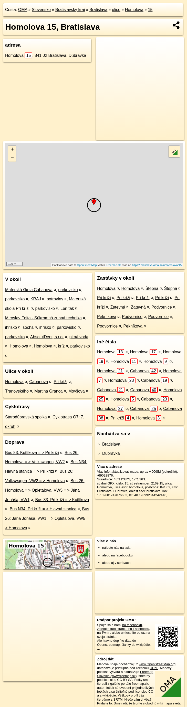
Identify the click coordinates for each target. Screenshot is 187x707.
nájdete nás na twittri (117, 548)
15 (150, 9)
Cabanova (38, 381)
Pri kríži (60, 381)
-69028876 (105, 475)
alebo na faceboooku (117, 555)
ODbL (154, 668)
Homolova (134, 9)
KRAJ (35, 299)
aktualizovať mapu (124, 471)
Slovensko (41, 9)
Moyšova (76, 391)
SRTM (117, 699)
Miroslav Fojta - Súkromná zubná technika (43, 318)
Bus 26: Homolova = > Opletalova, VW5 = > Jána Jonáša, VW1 (45, 490)
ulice (116, 9)
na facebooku (132, 625)
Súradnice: (105, 479)
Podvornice (161, 307)
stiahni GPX (106, 483)
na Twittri (103, 633)
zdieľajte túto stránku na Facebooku (123, 629)
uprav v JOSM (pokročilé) (158, 471)
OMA (22, 9)
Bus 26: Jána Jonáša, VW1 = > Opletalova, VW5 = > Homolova (47, 518)
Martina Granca (48, 391)
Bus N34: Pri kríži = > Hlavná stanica (43, 509)
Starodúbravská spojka (26, 417)
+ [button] (12, 150)
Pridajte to (104, 703)
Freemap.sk (113, 265)
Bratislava (98, 9)
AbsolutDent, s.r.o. (47, 337)
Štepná (152, 288)
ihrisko (11, 327)
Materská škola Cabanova (29, 290)
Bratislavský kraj (70, 9)
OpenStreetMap (87, 265)
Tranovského (17, 391)
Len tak (67, 308)
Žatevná (117, 307)
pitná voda (78, 337)
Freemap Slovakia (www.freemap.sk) (125, 674)
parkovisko (68, 290)
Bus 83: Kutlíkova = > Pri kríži (32, 452)
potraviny (55, 299)
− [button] (12, 158)
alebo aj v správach (116, 563)
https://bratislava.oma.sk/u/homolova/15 (157, 265)
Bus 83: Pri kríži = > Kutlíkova (62, 500)
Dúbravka (111, 453)
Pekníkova (106, 316)
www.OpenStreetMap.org (157, 664)
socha (28, 327)
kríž (61, 346)
